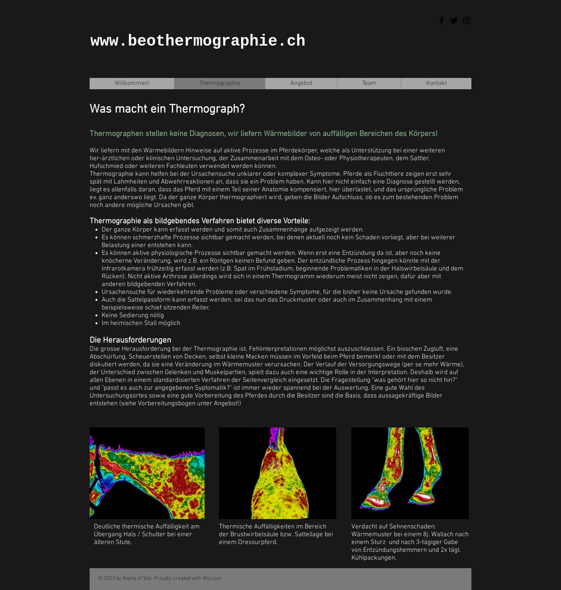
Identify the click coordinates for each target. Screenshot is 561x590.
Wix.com (212, 578)
